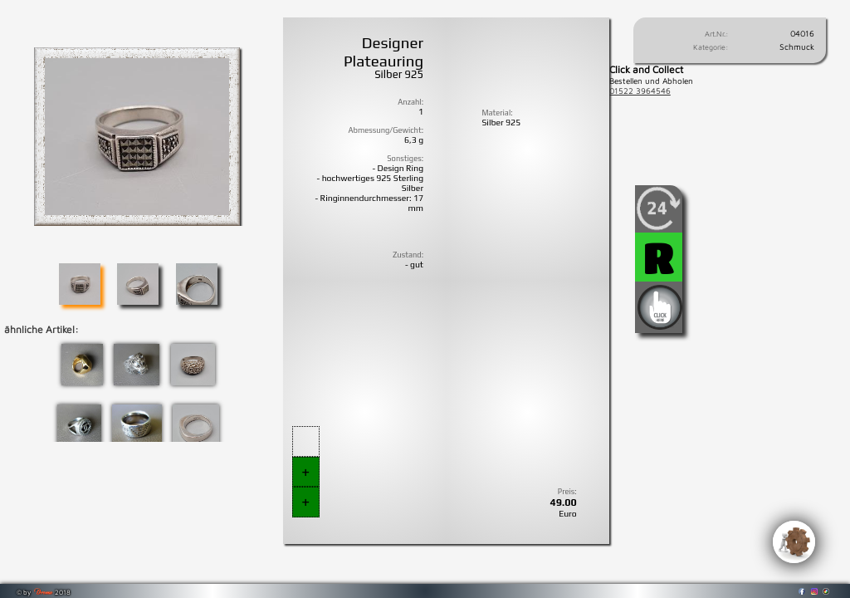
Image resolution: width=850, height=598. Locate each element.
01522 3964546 (640, 91)
